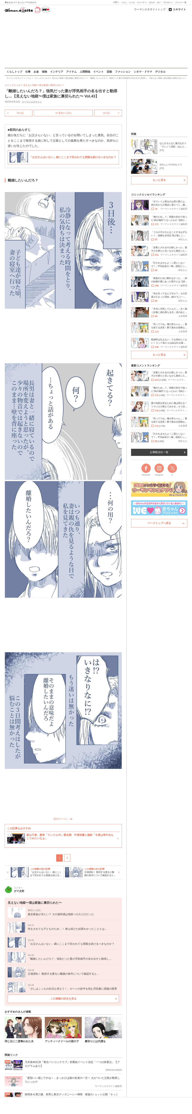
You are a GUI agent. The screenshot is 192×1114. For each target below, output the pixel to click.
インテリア (56, 71)
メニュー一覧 (180, 2)
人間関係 (85, 71)
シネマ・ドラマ (143, 71)
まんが (152, 2)
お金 (36, 71)
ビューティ (142, 2)
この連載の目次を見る (63, 998)
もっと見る (159, 179)
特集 (133, 134)
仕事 (28, 71)
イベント (98, 71)
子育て (116, 2)
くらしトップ (14, 71)
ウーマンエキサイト (32, 101)
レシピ (132, 2)
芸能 (109, 71)
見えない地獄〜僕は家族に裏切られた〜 (43, 85)
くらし (124, 2)
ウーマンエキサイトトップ (150, 9)
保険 (44, 71)
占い (159, 2)
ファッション (123, 71)
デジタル (160, 71)
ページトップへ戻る (159, 523)
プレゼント (168, 2)
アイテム (71, 71)
